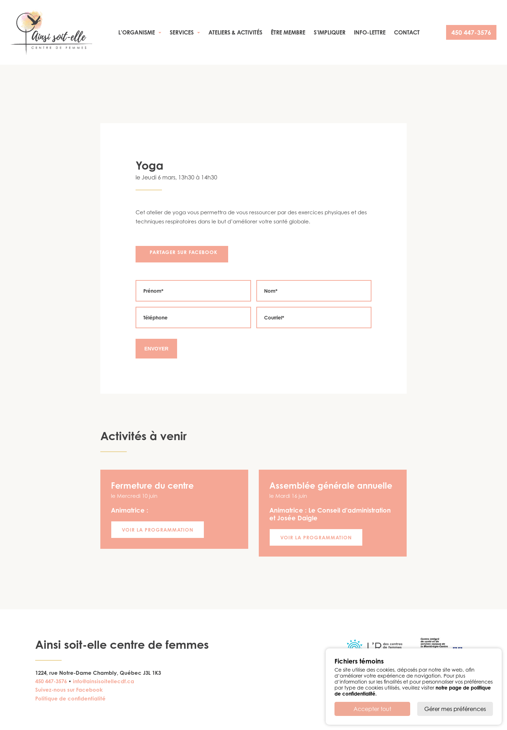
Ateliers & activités (235, 32)
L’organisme (136, 32)
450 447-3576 (471, 32)
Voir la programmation (157, 530)
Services (182, 32)
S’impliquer (329, 32)
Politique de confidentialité (70, 698)
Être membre (288, 32)
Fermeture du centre (152, 485)
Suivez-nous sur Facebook (69, 689)
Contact (407, 32)
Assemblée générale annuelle (330, 485)
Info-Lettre (370, 32)
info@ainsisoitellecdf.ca (103, 681)
